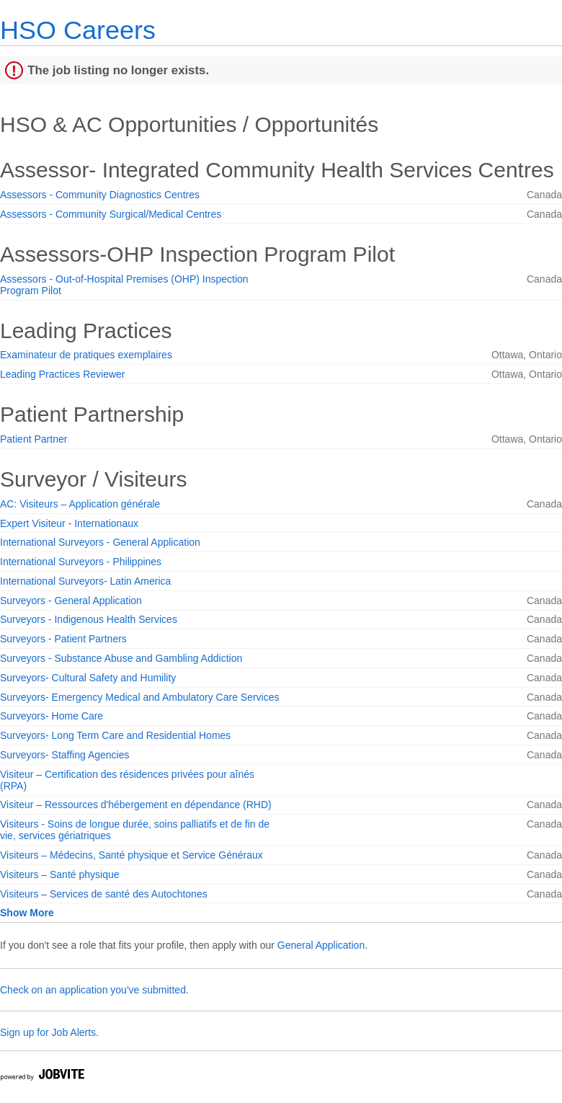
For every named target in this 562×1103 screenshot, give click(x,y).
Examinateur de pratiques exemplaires (86, 354)
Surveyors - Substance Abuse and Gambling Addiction (121, 658)
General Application (321, 945)
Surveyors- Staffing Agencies (65, 755)
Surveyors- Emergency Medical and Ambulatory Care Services (140, 697)
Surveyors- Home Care (51, 716)
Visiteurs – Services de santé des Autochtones (104, 894)
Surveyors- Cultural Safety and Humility (88, 677)
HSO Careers (78, 30)
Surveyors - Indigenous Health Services (88, 619)
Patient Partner (33, 439)
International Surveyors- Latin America (85, 581)
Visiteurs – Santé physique (60, 874)
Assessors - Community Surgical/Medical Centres (110, 214)
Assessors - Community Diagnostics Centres (100, 194)
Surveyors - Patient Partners (63, 638)
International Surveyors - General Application (100, 542)
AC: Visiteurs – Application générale (80, 504)
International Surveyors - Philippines (80, 561)
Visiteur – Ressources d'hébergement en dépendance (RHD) (136, 804)
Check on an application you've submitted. (94, 990)
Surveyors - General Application (71, 600)
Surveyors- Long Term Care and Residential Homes (115, 735)
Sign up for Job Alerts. (49, 1032)
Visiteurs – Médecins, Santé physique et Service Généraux (131, 855)
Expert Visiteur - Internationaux (69, 523)
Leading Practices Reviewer (62, 374)
